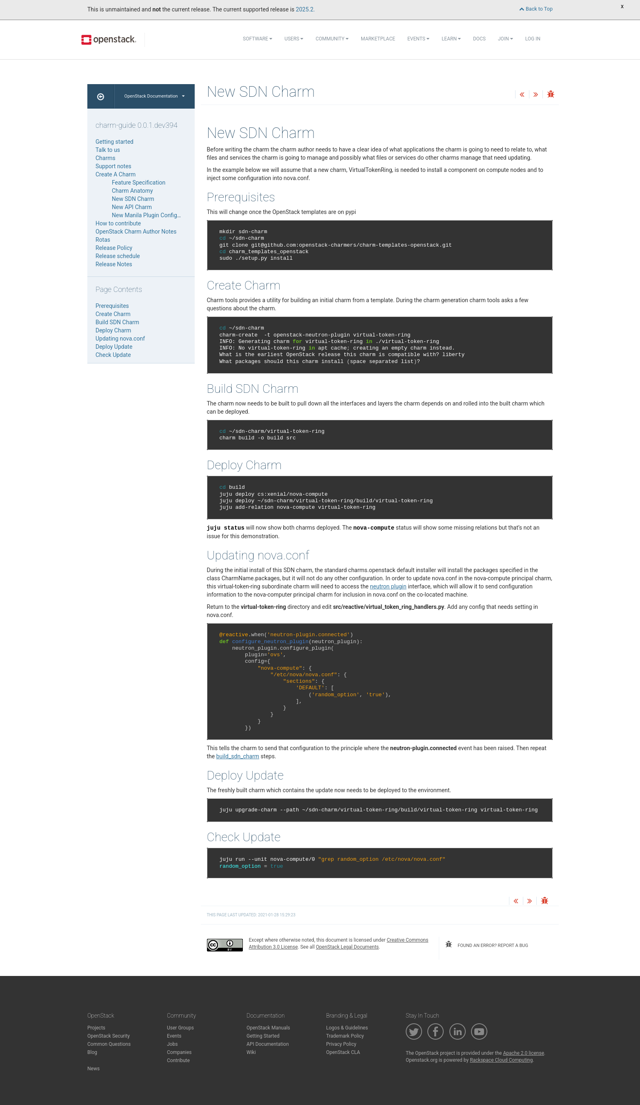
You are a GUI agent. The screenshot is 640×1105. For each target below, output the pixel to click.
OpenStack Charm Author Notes (136, 231)
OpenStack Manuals (268, 1028)
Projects (96, 1028)
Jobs (172, 1044)
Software (257, 39)
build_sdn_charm (237, 756)
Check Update (113, 355)
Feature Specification (138, 182)
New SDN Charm (133, 199)
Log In (532, 39)
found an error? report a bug (486, 944)
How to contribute (118, 223)
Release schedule (118, 256)
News (93, 1069)
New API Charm (132, 207)
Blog (92, 1052)
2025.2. (305, 9)
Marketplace (378, 39)
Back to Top (536, 9)
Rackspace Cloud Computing (501, 1060)
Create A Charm (116, 174)
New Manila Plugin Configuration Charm (162, 215)
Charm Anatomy (132, 190)
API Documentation (268, 1044)
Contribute (178, 1060)
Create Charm (113, 314)
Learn (451, 39)
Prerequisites (112, 306)
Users (293, 39)
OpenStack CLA (343, 1052)
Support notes (113, 166)
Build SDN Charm (117, 322)
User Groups (180, 1028)
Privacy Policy (341, 1044)
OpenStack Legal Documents (347, 947)
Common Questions (109, 1044)
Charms (106, 158)
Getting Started (263, 1036)
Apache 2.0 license (523, 1053)
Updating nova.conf (120, 338)
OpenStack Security (108, 1036)
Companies (179, 1052)
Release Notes (114, 264)
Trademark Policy (345, 1036)
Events (418, 39)
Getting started (114, 141)
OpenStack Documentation (154, 96)
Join (505, 39)
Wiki (251, 1052)
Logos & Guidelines (347, 1028)
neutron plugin (388, 586)
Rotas (103, 239)
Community (332, 39)
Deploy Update (114, 346)
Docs (479, 39)
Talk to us (108, 150)
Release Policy (114, 248)
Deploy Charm (113, 330)
